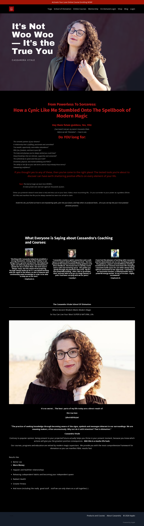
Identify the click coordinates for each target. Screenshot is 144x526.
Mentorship (93, 9)
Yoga (50, 9)
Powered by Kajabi (129, 523)
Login (132, 9)
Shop (120, 9)
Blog (126, 9)
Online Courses (79, 9)
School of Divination (62, 9)
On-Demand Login (108, 9)
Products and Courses (95, 516)
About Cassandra (113, 516)
